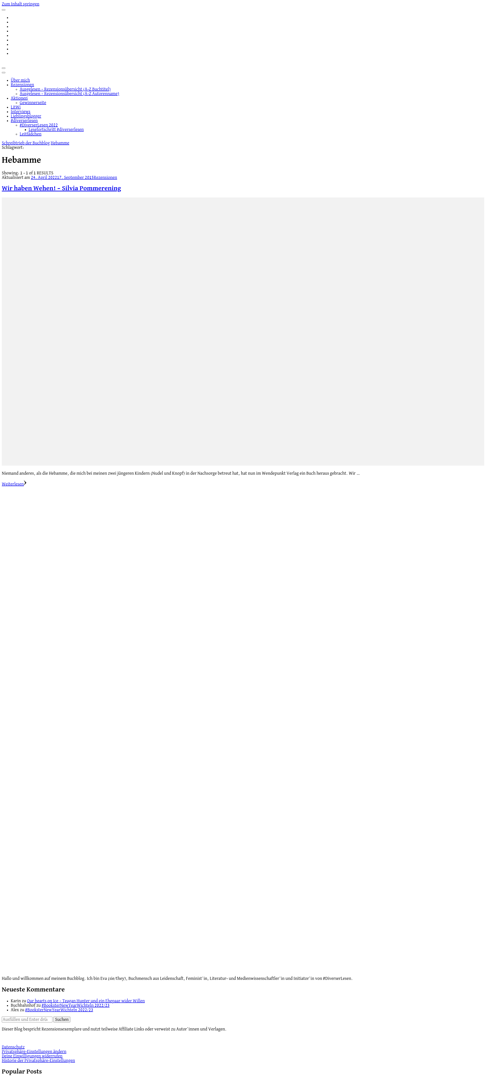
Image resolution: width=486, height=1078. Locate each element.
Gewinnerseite (33, 102)
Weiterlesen (14, 484)
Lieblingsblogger (26, 116)
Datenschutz (13, 1047)
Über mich (20, 80)
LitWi (16, 107)
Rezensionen (22, 84)
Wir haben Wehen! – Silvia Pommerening (61, 188)
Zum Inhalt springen (20, 4)
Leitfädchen (30, 134)
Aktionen (19, 98)
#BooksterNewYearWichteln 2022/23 (76, 1005)
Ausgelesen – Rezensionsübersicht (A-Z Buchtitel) (65, 89)
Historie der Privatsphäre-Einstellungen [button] (38, 1060)
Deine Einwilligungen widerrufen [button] (32, 1056)
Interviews (20, 111)
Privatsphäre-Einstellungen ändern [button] (34, 1051)
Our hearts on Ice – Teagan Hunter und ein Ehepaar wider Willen (86, 1001)
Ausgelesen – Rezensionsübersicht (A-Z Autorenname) (69, 93)
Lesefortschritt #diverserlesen (56, 129)
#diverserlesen (24, 120)
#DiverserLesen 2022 (39, 125)
